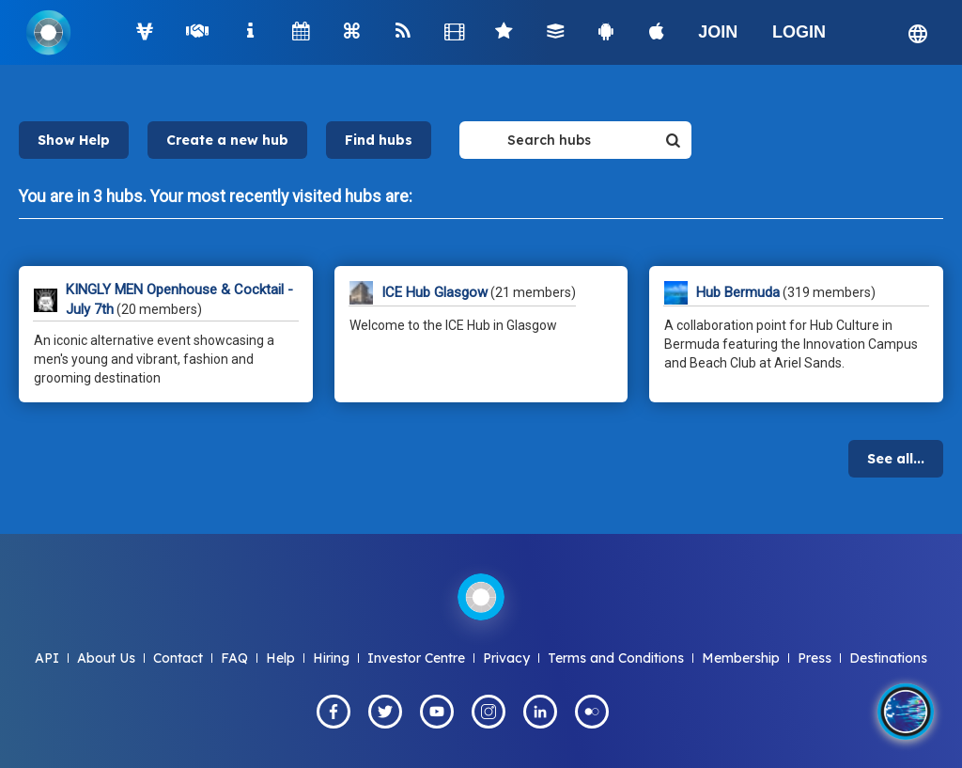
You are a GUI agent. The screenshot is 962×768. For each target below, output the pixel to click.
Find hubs (378, 140)
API (47, 658)
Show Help (74, 140)
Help (280, 658)
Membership (741, 658)
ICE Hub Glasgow (434, 292)
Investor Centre (416, 658)
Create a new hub (227, 140)
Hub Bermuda (738, 292)
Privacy (506, 658)
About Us (106, 658)
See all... (895, 458)
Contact (178, 658)
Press (814, 658)
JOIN (717, 32)
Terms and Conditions (616, 658)
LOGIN (799, 32)
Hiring (331, 658)
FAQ (234, 658)
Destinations (888, 658)
